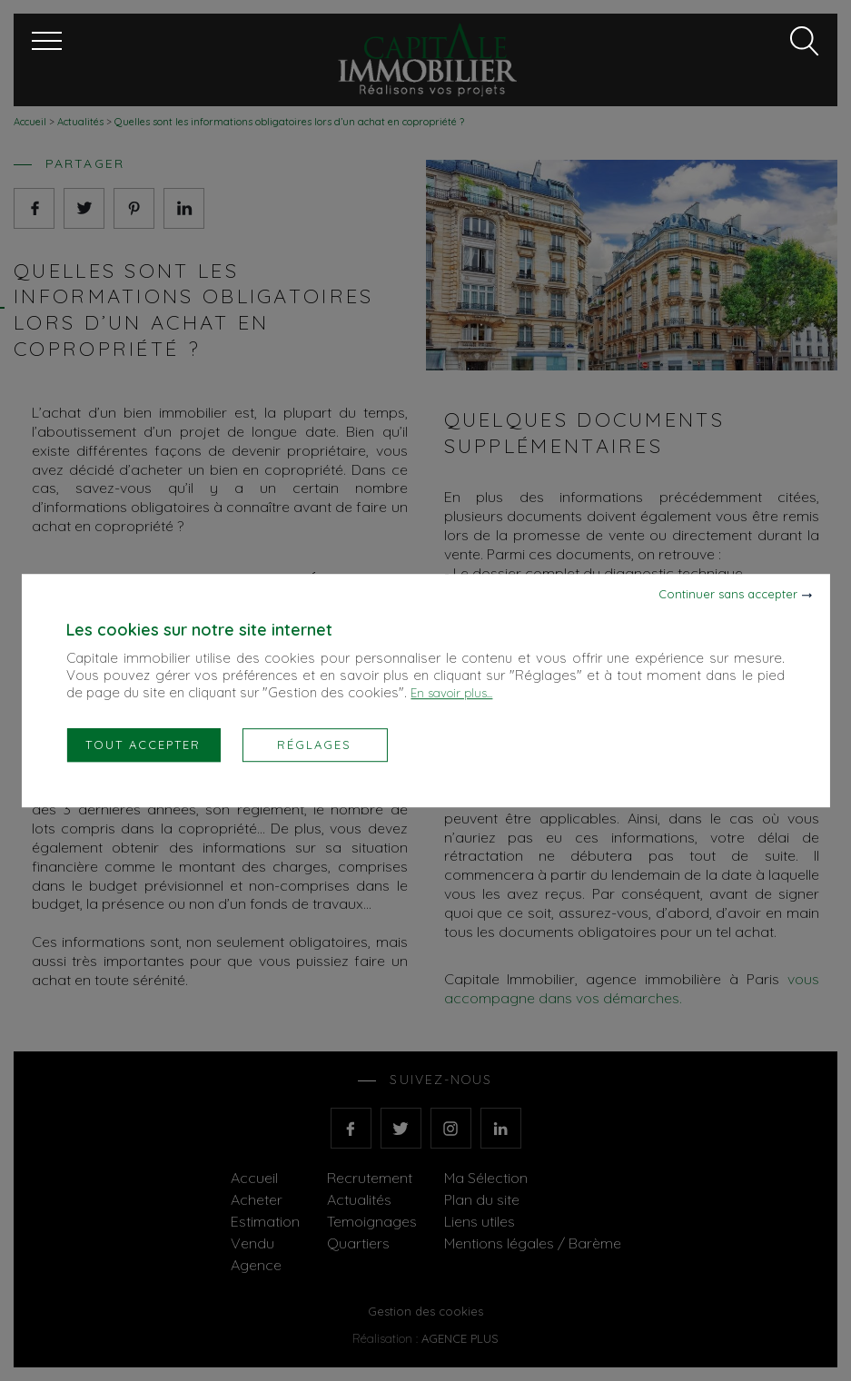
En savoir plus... (451, 693)
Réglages (314, 744)
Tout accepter (143, 744)
